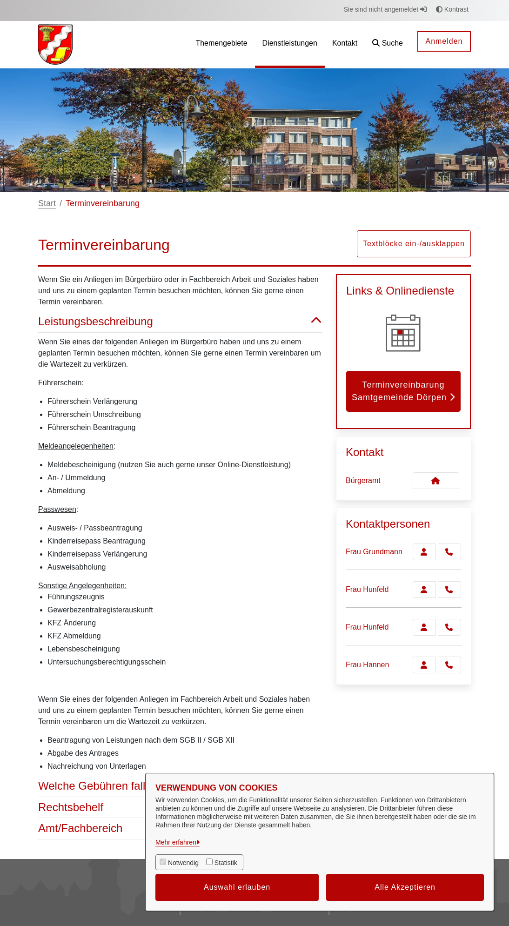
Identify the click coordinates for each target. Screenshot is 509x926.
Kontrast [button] (452, 9)
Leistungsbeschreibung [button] (180, 322)
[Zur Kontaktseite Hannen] (424, 665)
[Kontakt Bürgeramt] (436, 480)
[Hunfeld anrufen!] (449, 589)
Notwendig (183, 862)
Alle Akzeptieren (405, 887)
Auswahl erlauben (237, 887)
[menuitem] (221, 44)
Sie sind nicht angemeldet (385, 9)
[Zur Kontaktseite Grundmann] (424, 552)
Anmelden (443, 41)
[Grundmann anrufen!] (449, 552)
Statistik (225, 862)
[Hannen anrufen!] (449, 665)
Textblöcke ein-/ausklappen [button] (414, 244)
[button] (387, 44)
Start (47, 203)
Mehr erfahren (175, 842)
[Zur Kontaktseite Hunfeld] (424, 589)
